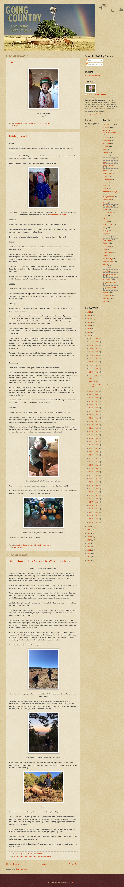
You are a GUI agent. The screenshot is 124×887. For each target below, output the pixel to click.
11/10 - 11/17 (94, 362)
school (105, 265)
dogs (105, 176)
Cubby (26, 856)
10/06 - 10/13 (94, 391)
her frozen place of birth (57, 215)
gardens (106, 209)
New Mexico (33, 856)
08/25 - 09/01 (94, 411)
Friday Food (18, 136)
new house (107, 237)
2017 (89, 530)
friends (105, 203)
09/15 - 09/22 (94, 401)
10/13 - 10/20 (94, 375)
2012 (89, 547)
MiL (104, 228)
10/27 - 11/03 (94, 368)
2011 (89, 550)
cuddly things (107, 173)
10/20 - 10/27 (94, 372)
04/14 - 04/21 (94, 475)
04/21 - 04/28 (94, 472)
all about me (107, 124)
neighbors (106, 234)
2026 (89, 312)
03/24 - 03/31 (94, 485)
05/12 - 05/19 (94, 462)
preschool (106, 246)
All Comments (92, 64)
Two (12, 62)
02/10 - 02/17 (94, 505)
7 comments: (47, 123)
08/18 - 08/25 (94, 414)
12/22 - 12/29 (94, 342)
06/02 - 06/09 (94, 452)
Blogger (72, 882)
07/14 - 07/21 (94, 431)
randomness (107, 252)
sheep (105, 268)
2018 (89, 526)
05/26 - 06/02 (94, 455)
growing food (107, 212)
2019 (89, 335)
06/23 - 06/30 (94, 441)
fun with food (107, 206)
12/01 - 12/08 (94, 352)
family (105, 185)
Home (44, 864)
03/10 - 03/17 (94, 492)
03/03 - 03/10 (94, 495)
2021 (89, 329)
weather (106, 298)
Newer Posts (12, 864)
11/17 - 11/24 (94, 358)
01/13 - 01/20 (94, 519)
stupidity (106, 271)
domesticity (107, 179)
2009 (89, 557)
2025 (89, 315)
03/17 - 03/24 (94, 489)
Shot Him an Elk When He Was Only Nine (40, 561)
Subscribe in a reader (92, 75)
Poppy (16, 126)
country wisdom (108, 165)
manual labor (107, 224)
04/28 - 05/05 (94, 468)
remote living (107, 259)
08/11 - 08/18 (94, 418)
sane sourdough (108, 262)
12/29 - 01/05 (94, 338)
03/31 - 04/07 (94, 482)
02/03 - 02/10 (94, 509)
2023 (89, 322)
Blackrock (106, 140)
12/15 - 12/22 (94, 345)
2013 (89, 543)
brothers (106, 146)
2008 (89, 560)
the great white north (110, 282)
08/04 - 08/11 (94, 421)
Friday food (18, 548)
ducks (105, 182)
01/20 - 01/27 (94, 515)
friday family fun (108, 197)
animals (105, 127)
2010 (89, 553)
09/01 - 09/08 (94, 408)
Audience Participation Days (109, 131)
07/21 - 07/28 (94, 428)
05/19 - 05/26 (94, 458)
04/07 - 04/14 (94, 478)
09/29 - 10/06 (94, 394)
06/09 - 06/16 (94, 448)
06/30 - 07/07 (94, 438)
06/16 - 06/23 (94, 445)
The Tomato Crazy (109, 287)
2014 (89, 540)
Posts (89, 60)
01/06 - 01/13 (94, 522)
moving (105, 231)
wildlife (48, 856)
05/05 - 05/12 (94, 465)
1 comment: (47, 545)
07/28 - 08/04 (94, 425)
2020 (89, 332)
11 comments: (49, 854)
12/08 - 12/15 (94, 348)
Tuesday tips (107, 295)
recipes (105, 255)
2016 (89, 533)
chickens (106, 156)
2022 (89, 325)
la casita (106, 221)
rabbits (105, 249)
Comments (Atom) (22, 869)
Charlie (105, 153)
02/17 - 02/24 (94, 502)
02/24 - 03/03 (94, 499)
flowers (105, 188)
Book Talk (106, 143)
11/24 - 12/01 (94, 355)
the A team (42, 856)
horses (105, 215)
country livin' (18, 856)
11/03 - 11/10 (94, 365)
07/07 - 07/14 (94, 435)
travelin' (105, 292)
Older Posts (74, 864)
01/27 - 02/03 (94, 512)
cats (104, 150)
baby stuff (106, 137)
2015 (89, 537)
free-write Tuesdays (110, 192)
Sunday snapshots (109, 274)
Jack (104, 218)
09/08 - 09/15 (94, 404)
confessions (107, 159)
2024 (89, 319)
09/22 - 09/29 (94, 398)
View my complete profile (93, 114)
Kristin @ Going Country (96, 94)
